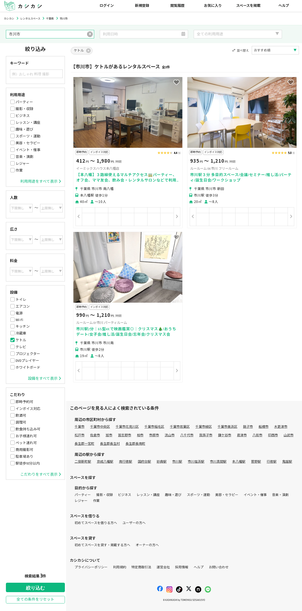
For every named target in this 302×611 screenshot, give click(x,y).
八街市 (257, 435)
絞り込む (35, 587)
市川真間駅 (218, 461)
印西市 (273, 435)
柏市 (140, 435)
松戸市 (79, 435)
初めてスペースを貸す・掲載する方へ (102, 545)
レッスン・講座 (28, 122)
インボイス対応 (28, 409)
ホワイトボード (28, 367)
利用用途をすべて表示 (40, 181)
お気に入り (213, 6)
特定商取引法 (141, 567)
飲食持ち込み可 (28, 429)
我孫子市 (205, 435)
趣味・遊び (24, 129)
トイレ (21, 299)
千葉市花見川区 (127, 427)
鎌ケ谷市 (224, 435)
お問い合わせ (219, 567)
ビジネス (23, 116)
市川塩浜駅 (196, 461)
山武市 (289, 435)
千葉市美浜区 (227, 427)
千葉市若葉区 (180, 427)
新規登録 (142, 6)
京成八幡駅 (105, 461)
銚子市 (248, 427)
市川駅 (177, 461)
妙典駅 (162, 461)
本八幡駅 (238, 461)
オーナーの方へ (147, 545)
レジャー (22, 163)
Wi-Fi (19, 320)
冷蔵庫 (21, 333)
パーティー (24, 102)
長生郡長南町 (135, 444)
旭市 (109, 435)
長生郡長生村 (110, 444)
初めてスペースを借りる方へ (96, 523)
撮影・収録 (24, 109)
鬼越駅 (287, 461)
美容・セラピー (28, 143)
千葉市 (79, 427)
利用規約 (119, 567)
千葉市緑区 (203, 427)
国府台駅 (144, 461)
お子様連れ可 (26, 436)
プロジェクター (28, 354)
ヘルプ (283, 6)
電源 (19, 313)
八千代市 (186, 435)
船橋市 (263, 427)
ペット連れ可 (26, 443)
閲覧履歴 (177, 6)
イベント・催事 (28, 150)
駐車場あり (24, 456)
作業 (19, 170)
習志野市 (124, 435)
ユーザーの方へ (134, 523)
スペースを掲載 (248, 6)
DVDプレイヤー (27, 361)
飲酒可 (21, 415)
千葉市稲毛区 (154, 427)
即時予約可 (24, 402)
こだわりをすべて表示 (40, 474)
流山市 (170, 435)
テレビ (21, 347)
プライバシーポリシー (91, 567)
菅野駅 (256, 461)
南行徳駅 (125, 461)
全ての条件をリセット (35, 600)
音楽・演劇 (24, 157)
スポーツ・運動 (28, 136)
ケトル (21, 340)
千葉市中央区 (100, 427)
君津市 (242, 435)
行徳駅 (272, 461)
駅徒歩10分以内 (28, 463)
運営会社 (163, 567)
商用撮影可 (24, 450)
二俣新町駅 (83, 461)
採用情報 (181, 567)
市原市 (154, 435)
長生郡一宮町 (84, 444)
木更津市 (280, 427)
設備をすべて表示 (44, 378)
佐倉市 (95, 435)
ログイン (107, 6)
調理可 (21, 422)
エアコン (23, 306)
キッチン (23, 326)
